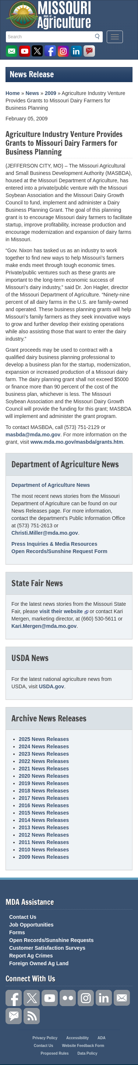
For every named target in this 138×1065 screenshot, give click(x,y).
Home (13, 93)
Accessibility (77, 1038)
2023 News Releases (44, 754)
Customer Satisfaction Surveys (47, 948)
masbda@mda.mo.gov (33, 434)
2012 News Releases (44, 835)
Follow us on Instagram (63, 51)
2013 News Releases (44, 827)
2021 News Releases (44, 768)
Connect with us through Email (122, 998)
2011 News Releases (44, 842)
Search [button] (99, 36)
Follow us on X (32, 998)
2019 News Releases (44, 783)
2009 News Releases (44, 857)
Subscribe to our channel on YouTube (50, 998)
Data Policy (88, 1053)
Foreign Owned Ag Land (38, 963)
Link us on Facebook (14, 998)
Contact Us (22, 917)
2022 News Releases (44, 761)
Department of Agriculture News (50, 485)
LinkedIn (76, 51)
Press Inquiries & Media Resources (54, 544)
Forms (17, 932)
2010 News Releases (44, 850)
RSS (32, 1016)
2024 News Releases (44, 746)
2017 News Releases (44, 798)
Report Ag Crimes (31, 956)
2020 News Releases (44, 776)
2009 (50, 93)
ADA (102, 1038)
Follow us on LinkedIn (104, 998)
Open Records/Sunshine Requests (51, 940)
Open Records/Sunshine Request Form (59, 551)
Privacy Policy (44, 1038)
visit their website (63, 611)
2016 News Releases (44, 805)
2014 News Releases (44, 820)
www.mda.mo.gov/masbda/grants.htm (77, 442)
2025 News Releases (44, 739)
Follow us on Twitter (37, 51)
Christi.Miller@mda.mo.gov (44, 533)
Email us (12, 51)
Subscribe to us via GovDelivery (89, 51)
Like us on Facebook (50, 51)
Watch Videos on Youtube (25, 51)
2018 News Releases (44, 791)
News (32, 93)
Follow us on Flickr (68, 998)
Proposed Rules (55, 1053)
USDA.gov (51, 686)
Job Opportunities (31, 925)
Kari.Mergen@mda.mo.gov (44, 626)
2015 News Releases (44, 813)
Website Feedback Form (83, 1046)
